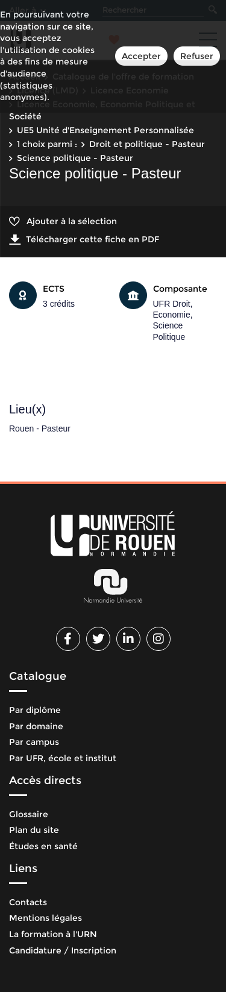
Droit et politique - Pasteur (147, 144)
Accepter (141, 56)
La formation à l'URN (53, 934)
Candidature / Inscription (62, 950)
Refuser (196, 56)
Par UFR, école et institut (62, 758)
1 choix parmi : (47, 144)
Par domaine (36, 726)
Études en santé (43, 846)
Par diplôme (35, 710)
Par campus (34, 741)
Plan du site (34, 829)
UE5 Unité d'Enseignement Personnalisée (105, 130)
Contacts (28, 902)
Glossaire (28, 814)
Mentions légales (45, 917)
